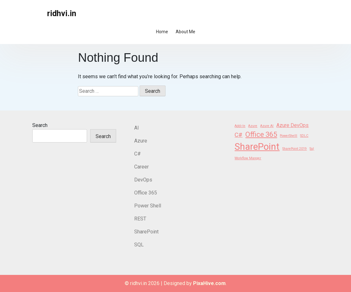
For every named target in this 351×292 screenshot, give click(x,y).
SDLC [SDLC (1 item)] (304, 136)
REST (140, 219)
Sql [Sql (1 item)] (312, 149)
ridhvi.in (61, 13)
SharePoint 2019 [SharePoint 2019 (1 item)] (294, 149)
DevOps (143, 180)
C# (137, 154)
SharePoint (146, 232)
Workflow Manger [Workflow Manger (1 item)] (248, 158)
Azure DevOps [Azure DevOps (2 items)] (292, 125)
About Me (185, 31)
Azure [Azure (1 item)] (252, 126)
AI (136, 128)
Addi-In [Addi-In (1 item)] (240, 126)
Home (162, 31)
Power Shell (147, 206)
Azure (140, 141)
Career (141, 167)
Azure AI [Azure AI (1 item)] (266, 126)
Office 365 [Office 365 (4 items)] (261, 134)
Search (39, 125)
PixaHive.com (209, 283)
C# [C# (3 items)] (238, 134)
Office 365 (145, 193)
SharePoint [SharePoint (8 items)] (257, 146)
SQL (139, 245)
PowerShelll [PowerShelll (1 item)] (288, 136)
